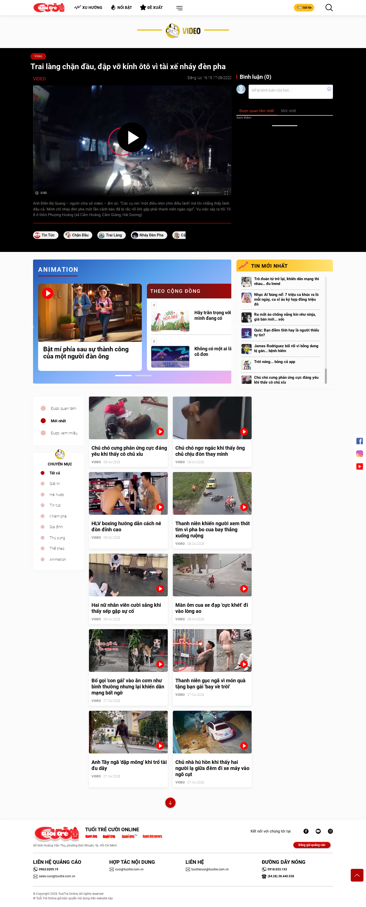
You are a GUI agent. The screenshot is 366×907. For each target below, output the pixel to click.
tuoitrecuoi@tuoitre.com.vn (207, 869)
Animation (58, 559)
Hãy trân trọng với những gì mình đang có (222, 315)
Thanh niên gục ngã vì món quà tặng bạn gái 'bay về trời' (210, 683)
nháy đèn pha (151, 235)
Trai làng (114, 235)
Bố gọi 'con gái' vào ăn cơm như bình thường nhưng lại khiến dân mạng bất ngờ (128, 686)
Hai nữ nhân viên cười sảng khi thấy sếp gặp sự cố (126, 608)
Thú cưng (57, 538)
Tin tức (55, 505)
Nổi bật (121, 7)
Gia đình (56, 527)
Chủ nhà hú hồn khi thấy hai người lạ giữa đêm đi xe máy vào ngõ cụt (212, 768)
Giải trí (55, 483)
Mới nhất (58, 421)
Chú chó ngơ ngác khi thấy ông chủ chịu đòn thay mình (210, 451)
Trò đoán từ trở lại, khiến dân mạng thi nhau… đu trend (286, 281)
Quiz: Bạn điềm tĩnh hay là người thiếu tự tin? (286, 332)
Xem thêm (243, 117)
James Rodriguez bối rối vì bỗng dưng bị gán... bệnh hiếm (286, 348)
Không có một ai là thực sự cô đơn (221, 351)
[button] (178, 8)
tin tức (48, 235)
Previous (31, 327)
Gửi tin (304, 7)
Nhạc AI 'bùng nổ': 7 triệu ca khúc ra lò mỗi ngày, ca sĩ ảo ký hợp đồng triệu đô (286, 299)
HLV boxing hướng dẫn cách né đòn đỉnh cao (126, 526)
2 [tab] (143, 375)
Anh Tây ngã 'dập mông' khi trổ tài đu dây (129, 765)
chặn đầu (80, 235)
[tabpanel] (90, 327)
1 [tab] (123, 375)
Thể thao (57, 548)
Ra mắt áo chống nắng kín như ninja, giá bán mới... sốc (285, 317)
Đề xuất (151, 7)
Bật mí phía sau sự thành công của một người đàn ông (86, 353)
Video (38, 56)
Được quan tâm (63, 408)
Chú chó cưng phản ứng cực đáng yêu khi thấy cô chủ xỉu (286, 380)
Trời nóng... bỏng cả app (274, 361)
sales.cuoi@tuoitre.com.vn (54, 876)
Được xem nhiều (64, 433)
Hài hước (57, 494)
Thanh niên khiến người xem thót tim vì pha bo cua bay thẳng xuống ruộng (212, 529)
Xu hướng (88, 7)
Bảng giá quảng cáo (311, 845)
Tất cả (55, 473)
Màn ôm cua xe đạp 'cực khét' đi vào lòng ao (211, 608)
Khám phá (58, 516)
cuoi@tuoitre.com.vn (126, 869)
